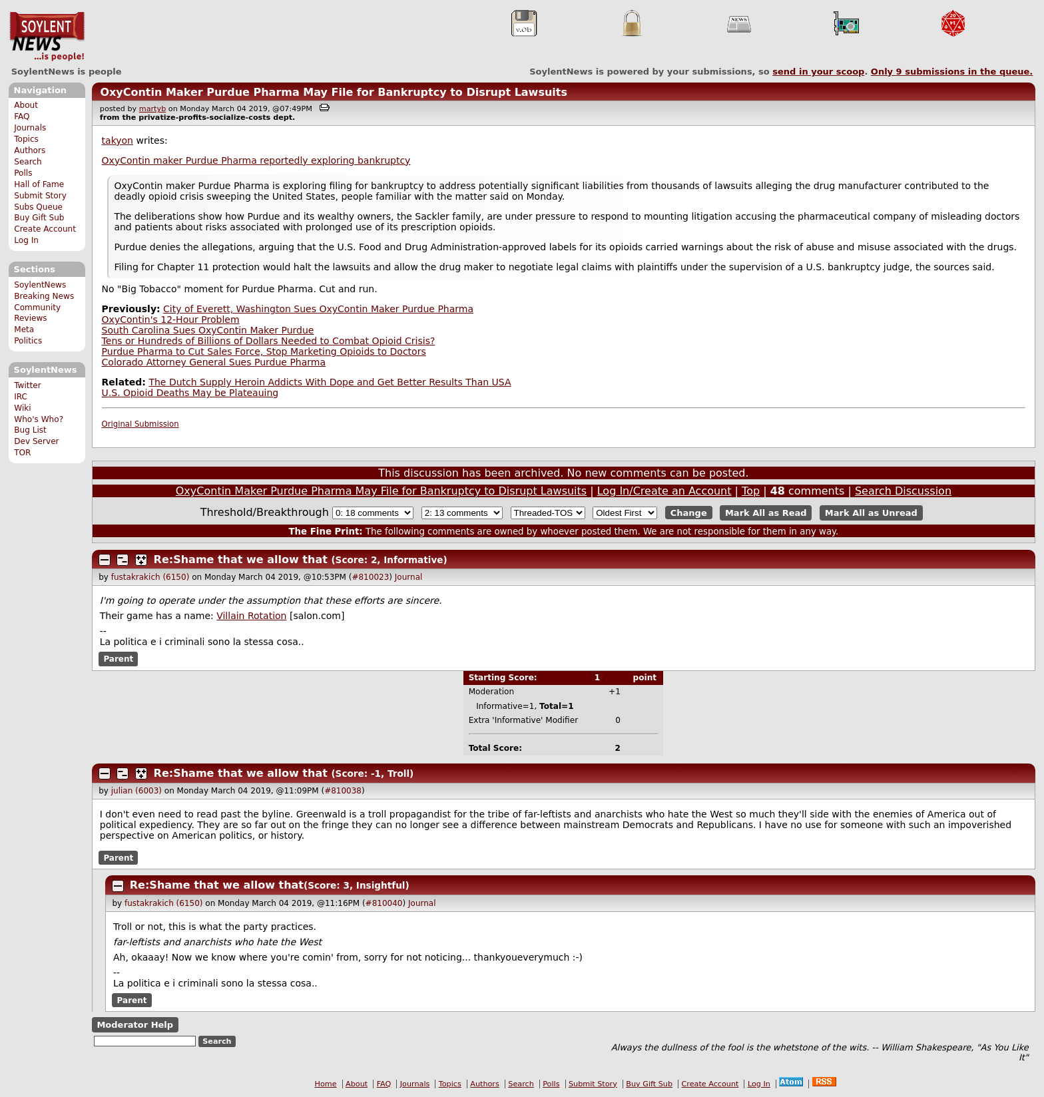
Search (28, 161)
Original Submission (140, 424)
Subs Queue (38, 207)
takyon (117, 140)
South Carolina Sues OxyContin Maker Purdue (208, 330)
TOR (22, 452)
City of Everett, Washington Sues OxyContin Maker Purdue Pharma (318, 309)
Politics (28, 340)
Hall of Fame (39, 184)
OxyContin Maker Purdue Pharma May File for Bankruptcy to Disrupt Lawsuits (333, 92)
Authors (29, 150)
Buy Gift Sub (39, 217)
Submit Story (40, 195)
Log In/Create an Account (664, 491)
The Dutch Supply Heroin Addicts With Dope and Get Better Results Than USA (329, 382)
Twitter (27, 385)
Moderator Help (135, 1025)
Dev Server (36, 441)
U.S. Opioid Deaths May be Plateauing (190, 392)
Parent (118, 659)
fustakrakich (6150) (150, 577)
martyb (152, 109)
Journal (409, 577)
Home (326, 1084)
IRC (20, 396)
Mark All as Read (766, 513)
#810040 (384, 903)
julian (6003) (136, 790)
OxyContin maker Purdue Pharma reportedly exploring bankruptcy (256, 160)
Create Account (45, 229)
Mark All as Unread (871, 513)
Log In (26, 240)
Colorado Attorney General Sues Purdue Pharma (214, 362)
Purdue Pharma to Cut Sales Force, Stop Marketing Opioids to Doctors (264, 351)
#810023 (370, 577)
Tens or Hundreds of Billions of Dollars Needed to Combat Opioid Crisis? (268, 340)
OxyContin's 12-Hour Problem (171, 319)
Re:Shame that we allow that (241, 559)
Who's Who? (38, 419)
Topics (26, 139)
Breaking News (44, 296)
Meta (24, 329)
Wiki (22, 408)
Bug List (30, 430)
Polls (23, 173)
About (26, 105)
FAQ (21, 116)
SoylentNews (47, 36)
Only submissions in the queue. (952, 72)
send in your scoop (818, 72)
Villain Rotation (251, 615)
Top (751, 491)
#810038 (343, 790)
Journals (30, 127)
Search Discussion (903, 491)
